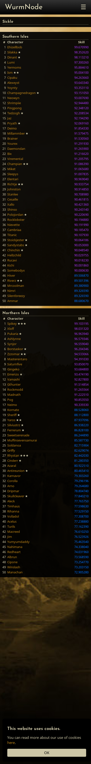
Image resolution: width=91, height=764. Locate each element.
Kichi (10, 265)
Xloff (10, 328)
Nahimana (14, 547)
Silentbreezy (16, 296)
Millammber (16, 133)
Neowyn (13, 98)
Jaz (9, 118)
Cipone (12, 562)
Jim (9, 536)
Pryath (12, 123)
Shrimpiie (14, 103)
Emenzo (13, 374)
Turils (11, 526)
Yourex (12, 143)
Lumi (11, 62)
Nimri (11, 290)
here (11, 742)
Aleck (11, 501)
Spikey (12, 323)
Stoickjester (15, 240)
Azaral (11, 465)
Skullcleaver (15, 496)
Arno (10, 486)
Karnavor (14, 476)
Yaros (11, 420)
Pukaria (12, 334)
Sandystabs (15, 245)
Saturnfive (14, 364)
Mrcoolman (15, 285)
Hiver (11, 275)
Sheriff (12, 415)
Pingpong (14, 108)
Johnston (14, 189)
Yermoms (14, 67)
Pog (10, 399)
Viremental (15, 159)
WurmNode (24, 7)
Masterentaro (17, 359)
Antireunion (16, 470)
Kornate (13, 410)
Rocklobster (16, 219)
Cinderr (12, 460)
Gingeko (13, 369)
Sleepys (12, 174)
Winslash (13, 567)
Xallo (10, 204)
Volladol (13, 516)
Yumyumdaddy (18, 542)
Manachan (15, 572)
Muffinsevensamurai (22, 440)
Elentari (12, 179)
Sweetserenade (18, 435)
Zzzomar (13, 354)
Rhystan (13, 455)
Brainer (12, 138)
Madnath (14, 394)
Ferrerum (14, 430)
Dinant (12, 57)
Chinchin (13, 250)
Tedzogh (13, 113)
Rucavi (12, 260)
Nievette (13, 225)
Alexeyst (13, 82)
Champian (14, 164)
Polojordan (15, 214)
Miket (11, 169)
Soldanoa (14, 445)
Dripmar (13, 491)
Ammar (12, 301)
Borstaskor (15, 349)
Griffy (11, 450)
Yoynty (12, 88)
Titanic (12, 235)
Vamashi (13, 379)
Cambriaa (14, 230)
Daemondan (16, 148)
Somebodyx (16, 270)
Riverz (11, 280)
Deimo (12, 128)
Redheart (14, 552)
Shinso (12, 209)
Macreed (13, 531)
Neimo (12, 405)
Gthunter (14, 384)
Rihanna (13, 511)
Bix (9, 153)
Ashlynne (14, 339)
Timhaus (13, 506)
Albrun (12, 557)
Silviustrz (13, 425)
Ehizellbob (14, 47)
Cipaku (12, 77)
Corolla (12, 481)
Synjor (12, 344)
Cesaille (12, 199)
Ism (10, 72)
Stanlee (12, 194)
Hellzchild (14, 255)
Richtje (12, 184)
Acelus (12, 521)
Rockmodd (15, 389)
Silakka (12, 52)
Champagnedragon (21, 93)
